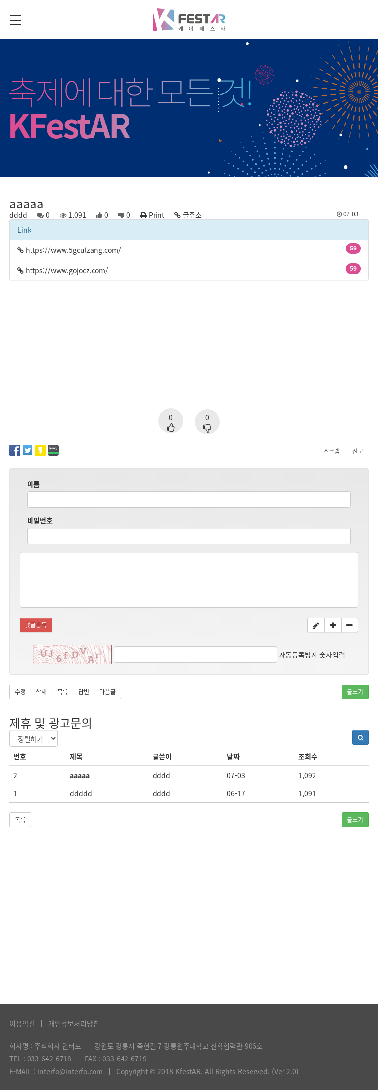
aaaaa (80, 775)
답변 (83, 691)
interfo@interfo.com (70, 1071)
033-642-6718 (49, 1058)
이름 (33, 484)
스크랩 (331, 451)
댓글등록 (36, 625)
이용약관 (22, 1023)
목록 (62, 691)
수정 (20, 691)
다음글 (107, 691)
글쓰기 (355, 691)
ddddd (81, 793)
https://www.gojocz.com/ (67, 270)
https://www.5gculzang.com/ (73, 250)
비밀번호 (40, 520)
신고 (357, 451)
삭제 (41, 691)
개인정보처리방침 (73, 1023)
